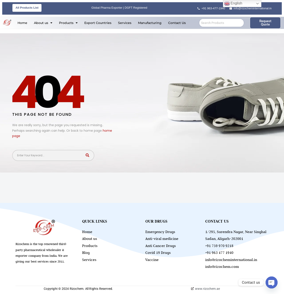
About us (43, 23)
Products (68, 23)
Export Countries (97, 23)
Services (124, 23)
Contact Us (177, 23)
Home (22, 23)
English (233, 3)
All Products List (27, 7)
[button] (43, 23)
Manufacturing (150, 23)
